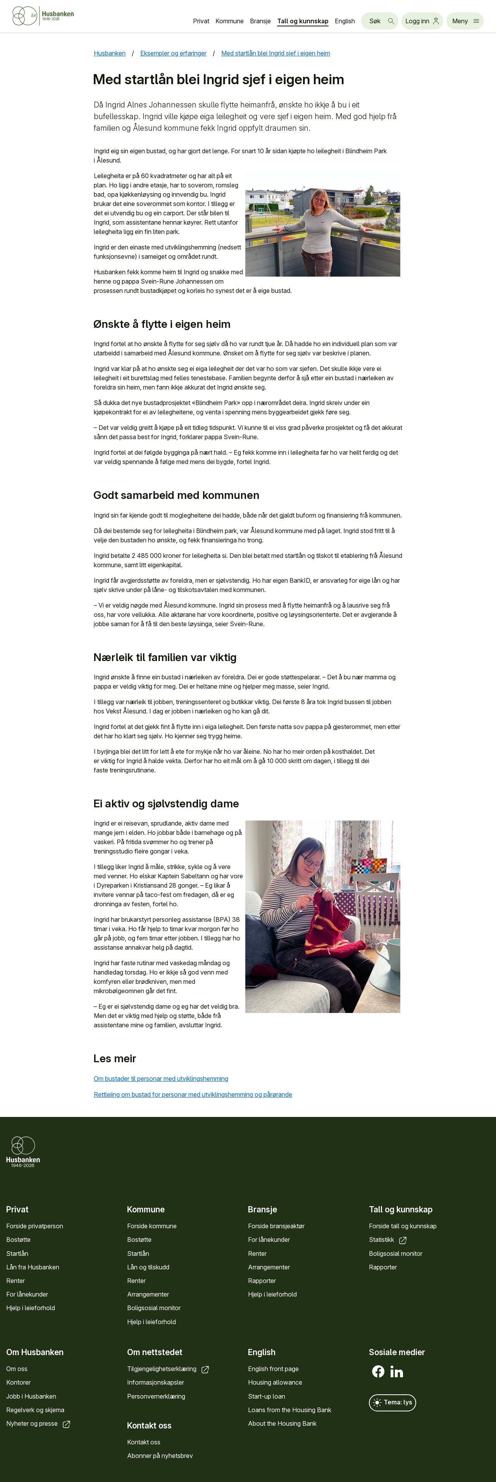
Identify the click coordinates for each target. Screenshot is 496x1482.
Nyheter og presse (39, 1423)
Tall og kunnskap (303, 21)
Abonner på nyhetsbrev (160, 1455)
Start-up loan (266, 1396)
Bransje (260, 21)
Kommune (229, 21)
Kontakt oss (143, 1442)
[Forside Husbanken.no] (52, 16)
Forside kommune (152, 1226)
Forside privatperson (34, 1226)
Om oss (17, 1369)
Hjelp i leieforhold (30, 1308)
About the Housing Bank (282, 1423)
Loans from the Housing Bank (289, 1410)
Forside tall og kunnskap (403, 1226)
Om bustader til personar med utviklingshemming (167, 1078)
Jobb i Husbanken (31, 1396)
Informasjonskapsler (155, 1382)
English (345, 21)
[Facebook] (378, 1371)
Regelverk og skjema (35, 1410)
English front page (273, 1369)
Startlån (17, 1253)
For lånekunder (27, 1294)
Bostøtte (18, 1239)
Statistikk (388, 1239)
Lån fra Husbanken (32, 1267)
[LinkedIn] (397, 1371)
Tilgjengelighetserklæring (168, 1369)
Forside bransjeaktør (276, 1226)
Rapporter (262, 1281)
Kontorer (18, 1382)
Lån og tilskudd (148, 1267)
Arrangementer (148, 1294)
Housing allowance (275, 1382)
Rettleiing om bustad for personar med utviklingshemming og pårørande (199, 1094)
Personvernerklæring (156, 1396)
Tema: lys (392, 1403)
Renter (15, 1281)
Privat (201, 21)
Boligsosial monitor (154, 1308)
